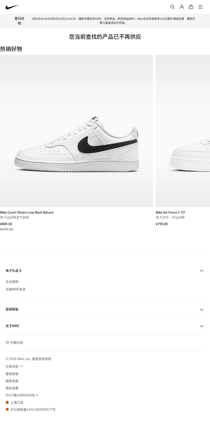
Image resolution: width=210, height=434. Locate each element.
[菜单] (200, 7)
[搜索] (172, 7)
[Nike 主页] (12, 7)
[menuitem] (15, 366)
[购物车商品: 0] (191, 7)
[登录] (182, 7)
